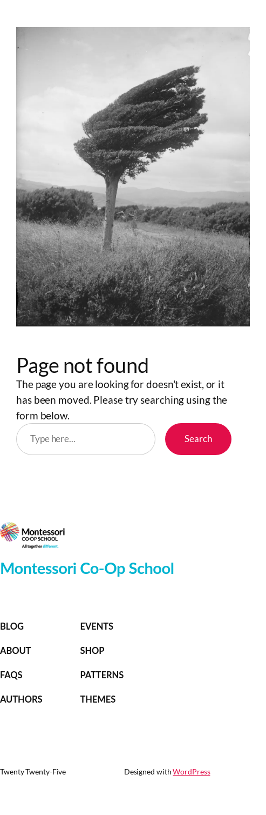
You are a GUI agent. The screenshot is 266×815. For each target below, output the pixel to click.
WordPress (191, 771)
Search (198, 438)
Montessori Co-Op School (87, 567)
